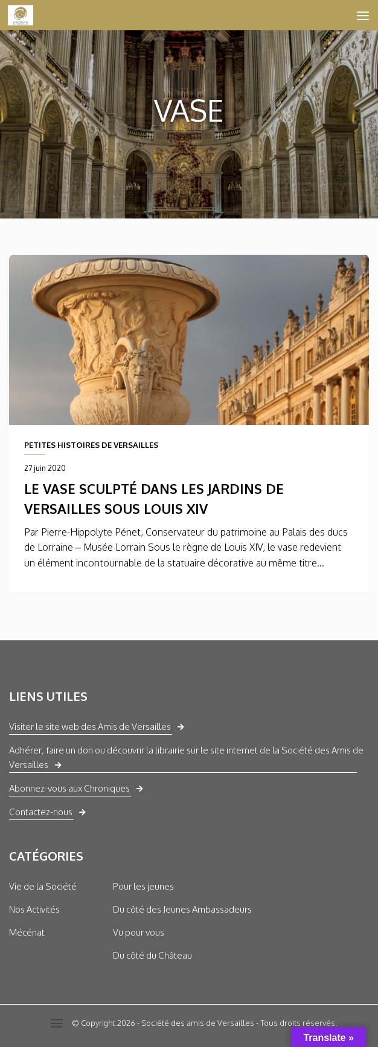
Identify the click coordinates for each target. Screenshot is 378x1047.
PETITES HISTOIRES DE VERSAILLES (91, 445)
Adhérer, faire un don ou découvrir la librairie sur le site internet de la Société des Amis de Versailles (186, 757)
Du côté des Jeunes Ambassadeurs (182, 909)
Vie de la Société (43, 886)
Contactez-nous (40, 812)
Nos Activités (34, 909)
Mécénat (27, 932)
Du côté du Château (152, 955)
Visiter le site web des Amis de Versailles (90, 726)
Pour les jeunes (143, 886)
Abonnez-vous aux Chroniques (69, 788)
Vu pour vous (138, 932)
